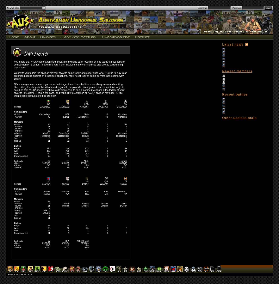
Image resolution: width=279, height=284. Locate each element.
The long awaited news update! (239, 56)
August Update (232, 62)
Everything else (115, 37)
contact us (33, 95)
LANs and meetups (78, 37)
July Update (231, 66)
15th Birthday (232, 49)
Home (13, 37)
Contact (141, 37)
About (29, 37)
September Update (234, 59)
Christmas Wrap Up (234, 52)
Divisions (47, 37)
